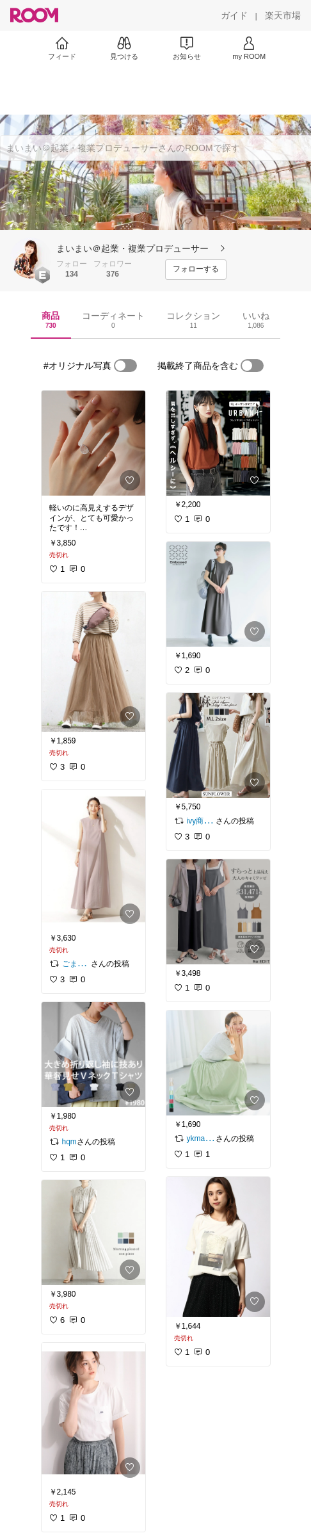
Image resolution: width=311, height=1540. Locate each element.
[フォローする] (196, 269)
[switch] (125, 365)
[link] (93, 443)
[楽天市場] (283, 15)
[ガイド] (234, 15)
